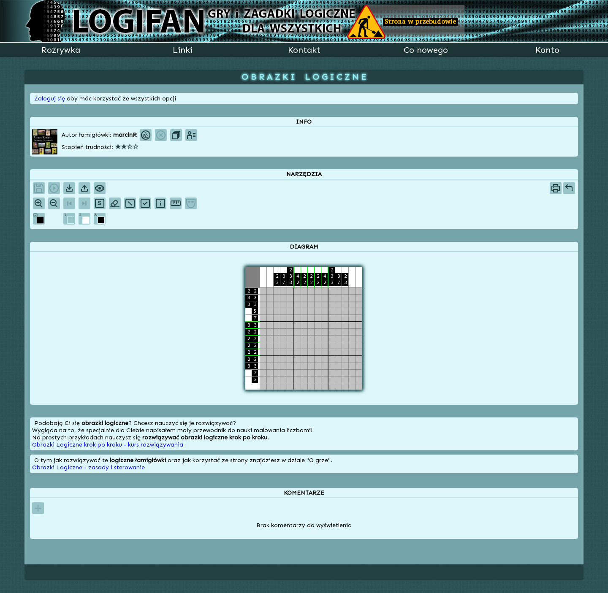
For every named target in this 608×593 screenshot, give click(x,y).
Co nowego (426, 50)
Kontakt (304, 50)
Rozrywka (60, 50)
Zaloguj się (49, 98)
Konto (547, 50)
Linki (183, 50)
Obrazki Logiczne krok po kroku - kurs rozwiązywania (107, 444)
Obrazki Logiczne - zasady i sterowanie (88, 467)
